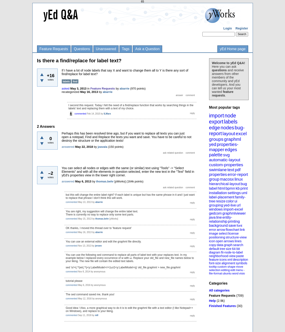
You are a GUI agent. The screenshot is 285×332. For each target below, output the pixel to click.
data (220, 245)
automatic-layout (224, 159)
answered (68, 146)
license (233, 233)
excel (241, 133)
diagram (215, 252)
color (230, 201)
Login (227, 28)
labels (230, 122)
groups (216, 139)
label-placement (221, 197)
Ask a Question (147, 49)
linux (238, 179)
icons (223, 259)
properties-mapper (224, 147)
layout (229, 133)
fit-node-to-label (232, 252)
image (213, 233)
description (240, 259)
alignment (228, 263)
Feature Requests (54, 49)
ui (235, 201)
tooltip (213, 266)
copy (212, 245)
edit (232, 270)
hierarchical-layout (224, 184)
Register (241, 28)
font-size (215, 263)
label (213, 188)
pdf (238, 170)
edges (231, 149)
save (232, 225)
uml (244, 193)
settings (234, 193)
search (238, 245)
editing (225, 270)
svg (226, 155)
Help (212, 301)
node (230, 116)
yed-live (230, 205)
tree (222, 249)
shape (231, 266)
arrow (221, 229)
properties (218, 174)
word (235, 273)
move (239, 266)
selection (215, 270)
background (218, 225)
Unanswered (106, 49)
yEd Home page (233, 49)
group (214, 179)
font (239, 225)
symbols (241, 263)
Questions (82, 49)
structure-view (236, 237)
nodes (227, 127)
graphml (232, 139)
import (216, 115)
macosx (227, 179)
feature (214, 259)
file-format (215, 273)
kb (238, 188)
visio (242, 273)
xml (229, 259)
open (219, 241)
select (223, 233)
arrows (229, 241)
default (214, 249)
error (212, 229)
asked (66, 88)
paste (240, 256)
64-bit (236, 249)
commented (80, 113)
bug (244, 184)
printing (234, 221)
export (216, 122)
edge (214, 127)
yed (212, 144)
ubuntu (227, 273)
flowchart (232, 229)
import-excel (233, 209)
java (212, 217)
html (221, 188)
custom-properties (226, 164)
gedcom (215, 213)
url (238, 205)
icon (212, 241)
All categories (219, 290)
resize (220, 201)
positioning (217, 237)
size (228, 249)
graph (228, 245)
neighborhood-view (222, 256)
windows (216, 209)
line (219, 217)
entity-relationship (220, 219)
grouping (216, 205)
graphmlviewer (234, 213)
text (230, 169)
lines (238, 241)
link (242, 229)
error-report (238, 174)
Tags (126, 49)
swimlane (218, 169)
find (75, 81)
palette (216, 154)
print (244, 188)
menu (239, 270)
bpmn (230, 188)
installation (218, 193)
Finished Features (222, 306)
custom (222, 266)
